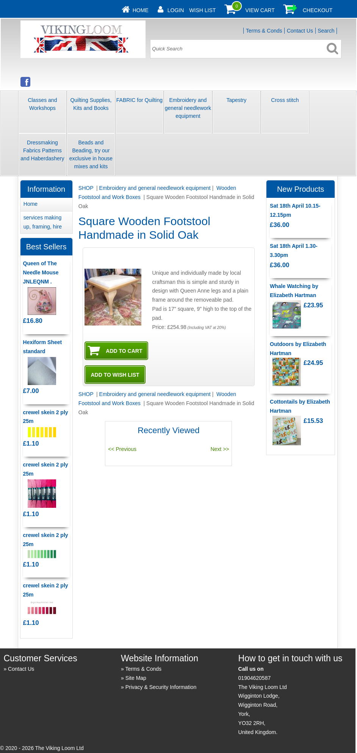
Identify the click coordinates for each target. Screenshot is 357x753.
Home (141, 10)
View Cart (260, 10)
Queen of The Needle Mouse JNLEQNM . (41, 272)
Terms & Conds (264, 31)
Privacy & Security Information (161, 687)
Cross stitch (285, 100)
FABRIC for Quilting (139, 100)
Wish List (202, 10)
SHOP (86, 188)
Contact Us (300, 31)
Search (326, 31)
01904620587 (254, 678)
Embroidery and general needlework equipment (188, 108)
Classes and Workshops (42, 104)
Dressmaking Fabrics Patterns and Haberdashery (42, 150)
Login (176, 10)
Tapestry (236, 100)
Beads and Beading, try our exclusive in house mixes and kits (91, 154)
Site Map (135, 678)
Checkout (318, 10)
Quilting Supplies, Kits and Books (90, 104)
